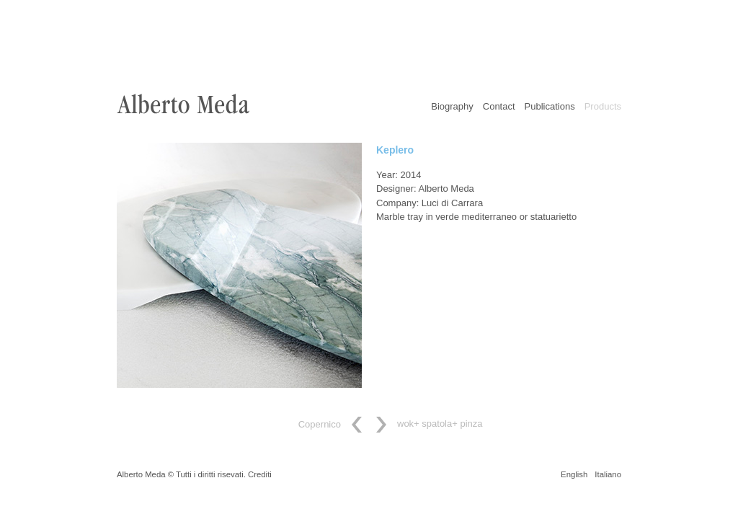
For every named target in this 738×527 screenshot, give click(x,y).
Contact (499, 106)
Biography (452, 106)
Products (602, 106)
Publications (550, 106)
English (574, 474)
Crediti (260, 474)
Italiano (608, 474)
